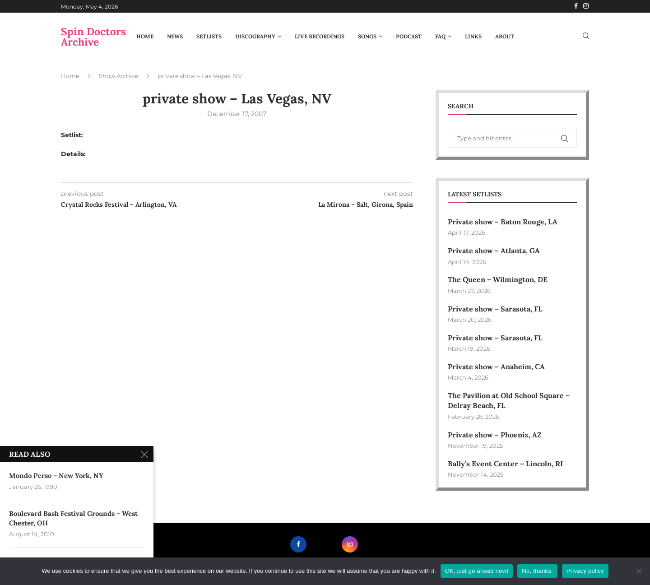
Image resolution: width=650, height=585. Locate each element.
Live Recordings (319, 36)
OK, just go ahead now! (477, 570)
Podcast (409, 36)
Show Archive (119, 75)
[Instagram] (586, 6)
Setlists (209, 36)
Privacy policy (585, 570)
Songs (367, 36)
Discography (255, 36)
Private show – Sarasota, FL (495, 308)
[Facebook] (576, 6)
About (504, 36)
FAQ (440, 36)
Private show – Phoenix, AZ (495, 434)
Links (473, 36)
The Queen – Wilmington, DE (498, 279)
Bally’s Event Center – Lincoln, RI (505, 463)
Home (144, 36)
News (175, 36)
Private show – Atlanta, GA (494, 250)
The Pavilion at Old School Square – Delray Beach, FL (509, 400)
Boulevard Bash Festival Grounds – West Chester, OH (73, 520)
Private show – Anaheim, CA (496, 366)
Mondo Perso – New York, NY (56, 476)
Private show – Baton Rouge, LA (502, 221)
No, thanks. (537, 570)
